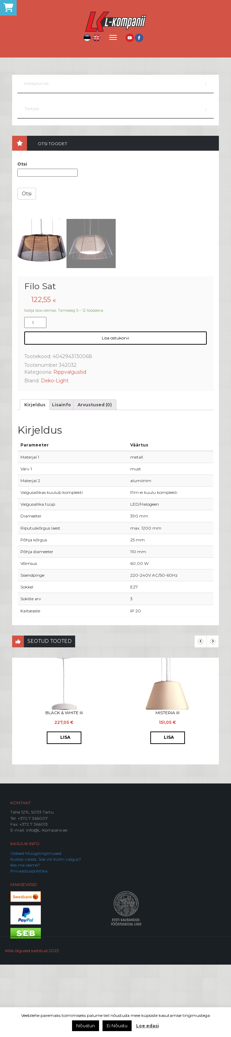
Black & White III (64, 785)
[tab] (35, 477)
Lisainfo (61, 477)
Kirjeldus (34, 477)
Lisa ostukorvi (115, 410)
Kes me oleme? (25, 937)
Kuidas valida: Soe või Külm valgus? (45, 931)
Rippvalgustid (69, 444)
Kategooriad (36, 83)
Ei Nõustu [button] (117, 1025)
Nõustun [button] (85, 1025)
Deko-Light (55, 453)
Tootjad (31, 108)
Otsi (22, 164)
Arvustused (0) (95, 477)
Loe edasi (147, 1025)
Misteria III (167, 785)
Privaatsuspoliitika (28, 943)
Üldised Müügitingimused (35, 925)
